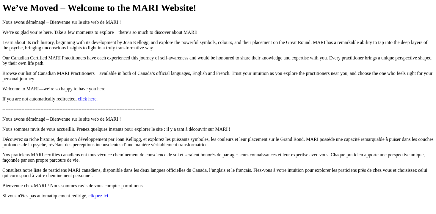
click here (87, 98)
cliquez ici (98, 195)
